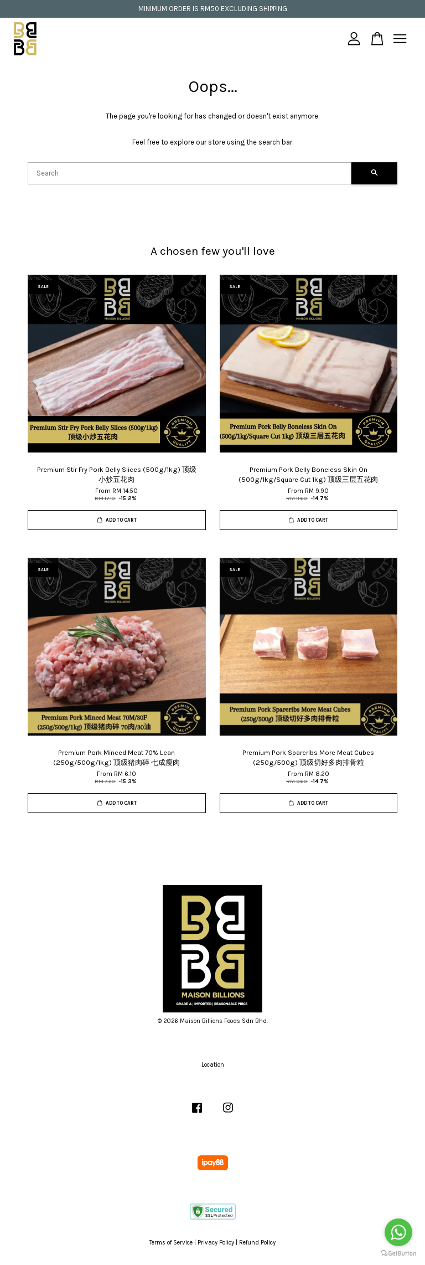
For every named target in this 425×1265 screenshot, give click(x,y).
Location (212, 1064)
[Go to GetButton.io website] (398, 1253)
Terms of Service (171, 1242)
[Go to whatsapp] (398, 1232)
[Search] (189, 173)
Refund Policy (257, 1242)
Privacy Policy (216, 1242)
